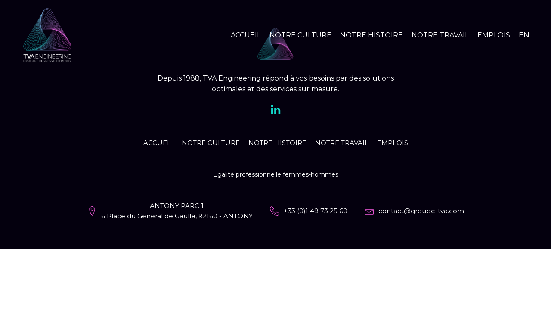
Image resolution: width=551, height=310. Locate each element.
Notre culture (300, 35)
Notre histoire (371, 35)
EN (524, 35)
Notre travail (440, 35)
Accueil (246, 35)
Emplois (493, 35)
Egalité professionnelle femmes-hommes (275, 174)
